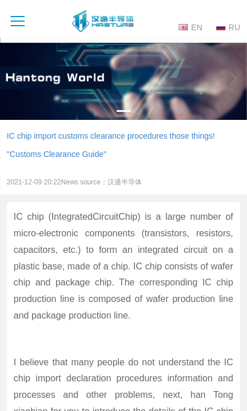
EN (190, 26)
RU (228, 26)
